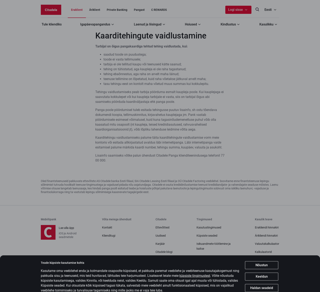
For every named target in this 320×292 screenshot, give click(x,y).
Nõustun (262, 268)
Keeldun (262, 280)
